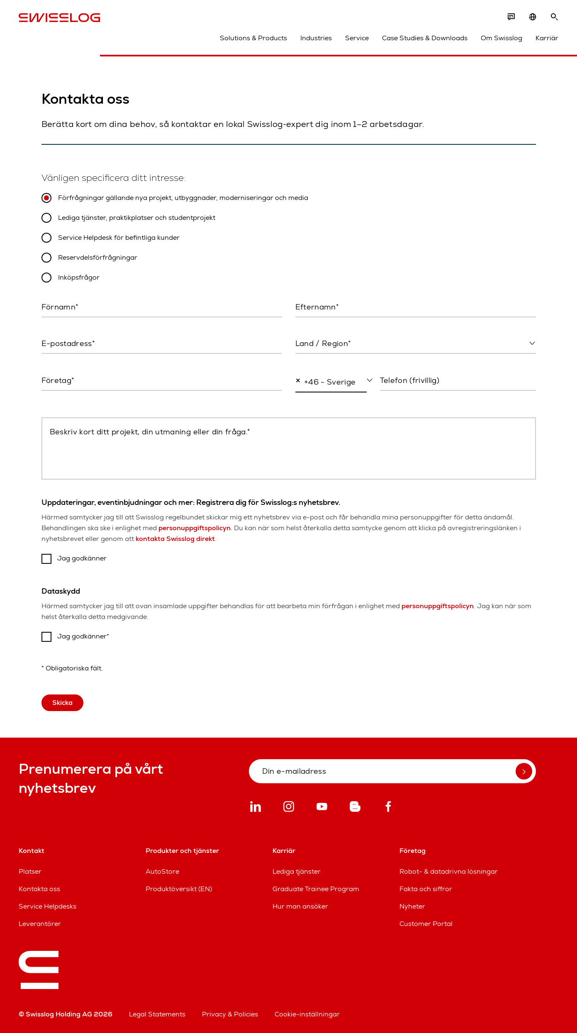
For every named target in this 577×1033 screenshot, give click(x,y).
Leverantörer (40, 923)
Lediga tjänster (297, 871)
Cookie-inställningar (307, 1014)
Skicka (62, 702)
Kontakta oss (39, 888)
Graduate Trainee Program (316, 888)
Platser (30, 871)
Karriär (547, 38)
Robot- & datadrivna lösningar (448, 871)
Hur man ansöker (300, 906)
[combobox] (415, 344)
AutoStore (162, 871)
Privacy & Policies (230, 1014)
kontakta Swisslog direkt (175, 538)
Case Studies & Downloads (424, 38)
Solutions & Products (253, 38)
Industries (316, 38)
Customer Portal (426, 923)
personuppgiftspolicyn (194, 528)
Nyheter (412, 906)
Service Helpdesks (47, 906)
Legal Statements (157, 1014)
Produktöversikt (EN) (179, 888)
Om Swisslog (501, 38)
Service (357, 38)
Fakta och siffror (425, 888)
